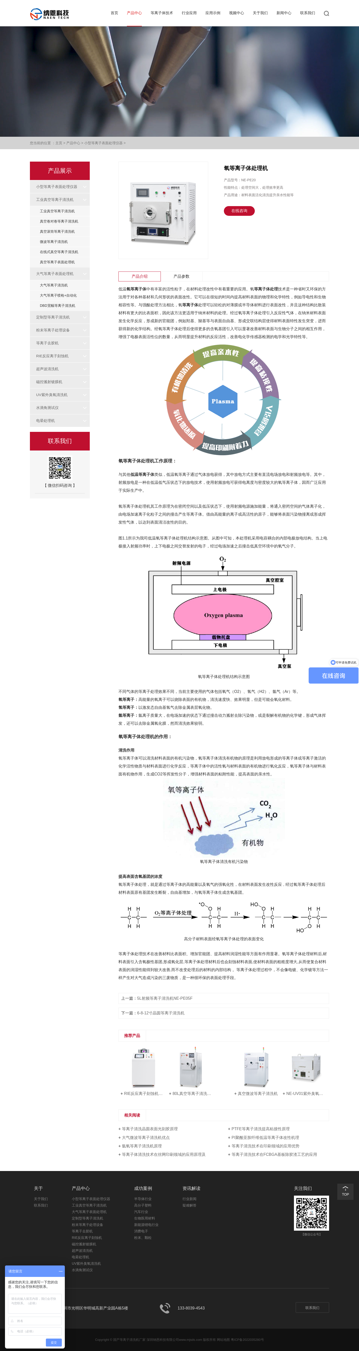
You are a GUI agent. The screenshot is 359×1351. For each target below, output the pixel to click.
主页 (58, 143)
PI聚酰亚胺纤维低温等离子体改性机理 (265, 1137)
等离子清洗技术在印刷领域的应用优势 (265, 1146)
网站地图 (223, 1340)
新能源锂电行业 (146, 1225)
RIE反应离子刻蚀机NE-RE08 (144, 1093)
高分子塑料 (143, 1205)
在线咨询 (239, 211)
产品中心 (134, 13)
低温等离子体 (142, 474)
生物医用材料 (144, 1218)
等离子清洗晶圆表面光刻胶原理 (150, 1129)
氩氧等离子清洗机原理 (142, 1146)
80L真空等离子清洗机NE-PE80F (193, 1093)
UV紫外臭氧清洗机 (52, 395)
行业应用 (189, 13)
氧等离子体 (136, 289)
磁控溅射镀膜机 (49, 382)
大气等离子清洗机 (54, 285)
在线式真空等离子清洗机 (59, 252)
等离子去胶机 (47, 343)
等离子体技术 (162, 13)
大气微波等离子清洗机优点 (146, 1137)
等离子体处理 (266, 289)
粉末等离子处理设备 (53, 330)
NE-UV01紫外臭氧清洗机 (306, 1093)
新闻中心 (283, 13)
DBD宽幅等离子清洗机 (57, 306)
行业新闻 (189, 1199)
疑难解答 (189, 1205)
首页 (114, 13)
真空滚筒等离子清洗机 (57, 231)
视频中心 (236, 13)
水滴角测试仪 (47, 407)
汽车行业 (141, 1212)
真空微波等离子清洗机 (258, 1093)
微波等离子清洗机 (54, 242)
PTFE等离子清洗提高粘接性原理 (261, 1129)
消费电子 (141, 1231)
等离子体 (190, 305)
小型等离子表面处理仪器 (103, 143)
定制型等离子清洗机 (53, 317)
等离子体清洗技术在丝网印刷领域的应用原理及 (164, 1154)
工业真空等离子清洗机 (55, 199)
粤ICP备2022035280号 (247, 1340)
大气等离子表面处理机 (55, 273)
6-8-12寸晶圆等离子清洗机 (160, 1013)
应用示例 (212, 13)
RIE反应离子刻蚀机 (52, 356)
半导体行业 (143, 1199)
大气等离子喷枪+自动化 (58, 295)
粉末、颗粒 (143, 1238)
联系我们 (307, 13)
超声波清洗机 (47, 369)
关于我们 (260, 13)
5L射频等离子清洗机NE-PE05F (164, 998)
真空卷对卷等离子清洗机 (59, 221)
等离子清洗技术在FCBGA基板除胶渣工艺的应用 (274, 1154)
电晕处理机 (45, 420)
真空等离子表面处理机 (57, 262)
